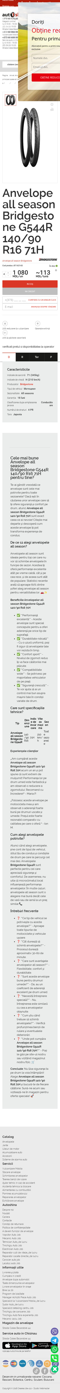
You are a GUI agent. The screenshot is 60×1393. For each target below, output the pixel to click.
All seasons (27, 393)
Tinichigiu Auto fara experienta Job (20, 1315)
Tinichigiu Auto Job (12, 1245)
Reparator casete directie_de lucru (20, 1256)
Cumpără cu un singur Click (42, 300)
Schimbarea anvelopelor (15, 1175)
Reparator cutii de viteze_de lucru (19, 1252)
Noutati (6, 1213)
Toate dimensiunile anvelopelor (18, 1283)
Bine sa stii (7, 1290)
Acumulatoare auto (12, 1152)
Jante (5, 1145)
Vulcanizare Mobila (12, 1168)
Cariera (6, 25)
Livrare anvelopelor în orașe (16, 1286)
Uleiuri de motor (10, 1149)
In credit (30, 291)
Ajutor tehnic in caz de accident (18, 1183)
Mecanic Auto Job (11, 1238)
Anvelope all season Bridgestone (17, 261)
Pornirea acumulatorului (14, 1193)
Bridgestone (26, 384)
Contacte (7, 1220)
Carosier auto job (11, 1259)
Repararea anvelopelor (14, 1197)
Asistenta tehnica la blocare (16, 1186)
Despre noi (8, 1209)
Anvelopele (8, 1141)
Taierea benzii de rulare (14, 1179)
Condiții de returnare (13, 1224)
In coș (30, 284)
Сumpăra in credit (11, 1276)
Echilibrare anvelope (13, 1200)
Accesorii (8, 6)
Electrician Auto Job (12, 1249)
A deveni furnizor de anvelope (17, 1231)
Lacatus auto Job (11, 1263)
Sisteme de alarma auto (14, 1159)
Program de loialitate (13, 1293)
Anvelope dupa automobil (15, 1279)
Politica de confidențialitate (16, 1227)
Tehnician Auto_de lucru (14, 1242)
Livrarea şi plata (10, 1272)
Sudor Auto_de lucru (13, 1304)
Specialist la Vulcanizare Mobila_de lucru (23, 1301)
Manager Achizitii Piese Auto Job (19, 1297)
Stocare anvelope (11, 1172)
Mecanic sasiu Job (12, 1318)
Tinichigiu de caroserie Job (16, 1311)
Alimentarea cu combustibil (16, 1190)
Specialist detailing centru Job (18, 1308)
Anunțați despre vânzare (43, 307)
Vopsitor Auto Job (11, 1234)
